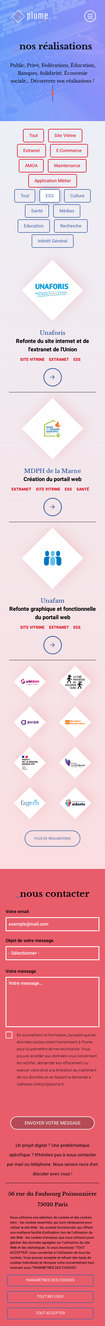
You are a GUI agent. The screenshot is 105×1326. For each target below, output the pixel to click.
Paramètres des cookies (50, 1280)
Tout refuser (50, 1296)
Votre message (21, 971)
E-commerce (69, 150)
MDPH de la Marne (52, 471)
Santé (37, 211)
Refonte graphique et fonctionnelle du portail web (52, 613)
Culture (77, 196)
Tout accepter (50, 1313)
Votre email (17, 911)
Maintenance (67, 165)
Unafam (52, 600)
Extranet (31, 150)
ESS (50, 196)
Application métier (52, 180)
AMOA (31, 165)
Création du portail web (52, 479)
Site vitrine (65, 135)
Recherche (70, 226)
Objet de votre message (29, 940)
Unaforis (52, 333)
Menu (90, 16)
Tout (33, 135)
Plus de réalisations (52, 838)
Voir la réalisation (52, 377)
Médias (66, 211)
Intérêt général (52, 241)
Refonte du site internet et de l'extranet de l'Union (52, 345)
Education (34, 226)
